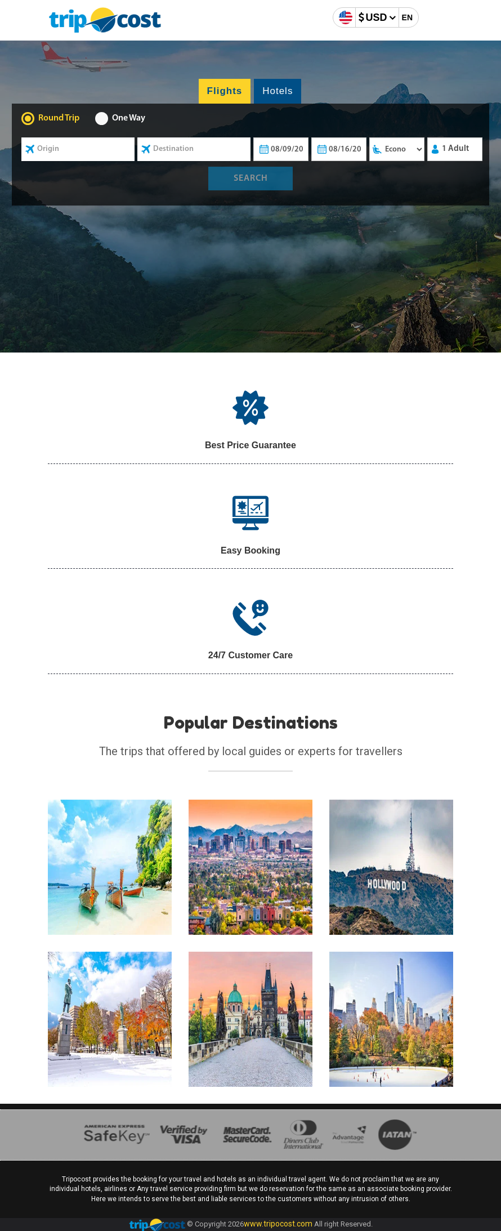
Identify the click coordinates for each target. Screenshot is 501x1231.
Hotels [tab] (277, 91)
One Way (128, 118)
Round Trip (58, 118)
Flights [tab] (225, 91)
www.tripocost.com (278, 1223)
